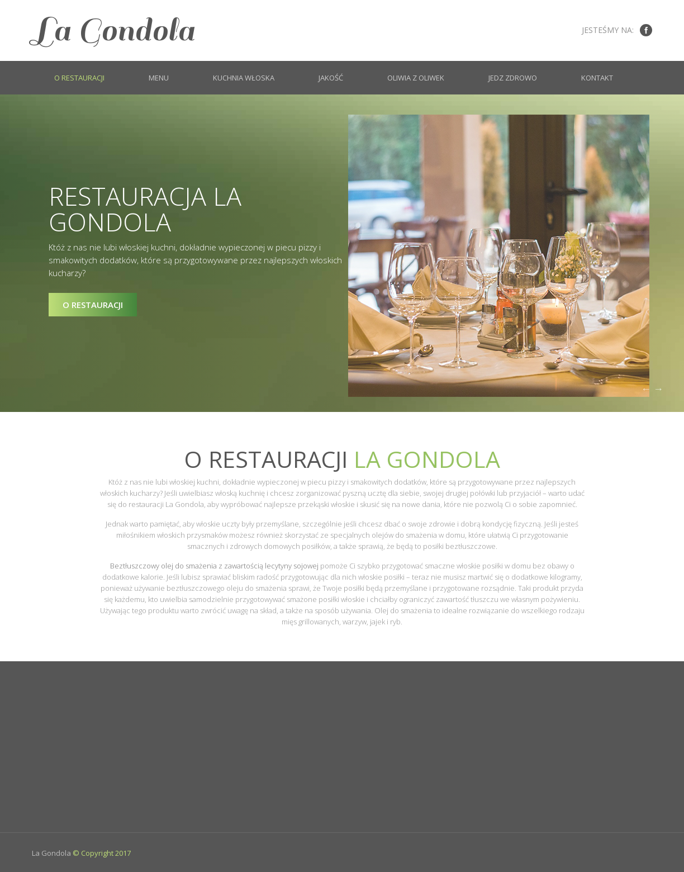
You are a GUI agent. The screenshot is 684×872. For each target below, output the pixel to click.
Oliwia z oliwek (415, 78)
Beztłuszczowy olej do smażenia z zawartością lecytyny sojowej (214, 566)
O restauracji (79, 78)
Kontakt (597, 78)
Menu (159, 78)
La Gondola (113, 30)
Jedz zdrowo (512, 78)
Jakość (331, 78)
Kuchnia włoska (243, 78)
